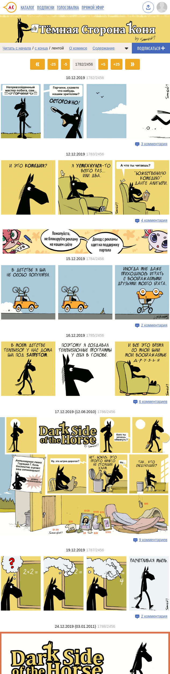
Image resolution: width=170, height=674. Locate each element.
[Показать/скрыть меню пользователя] (162, 7)
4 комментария (154, 220)
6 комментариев (153, 401)
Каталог (27, 7)
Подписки (45, 7)
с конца (41, 48)
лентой (58, 48)
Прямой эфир (93, 7)
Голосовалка (68, 7)
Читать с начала (17, 48)
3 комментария (154, 144)
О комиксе (78, 48)
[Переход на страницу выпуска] (85, 111)
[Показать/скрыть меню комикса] (126, 48)
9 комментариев (153, 540)
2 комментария (154, 325)
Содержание (104, 48)
